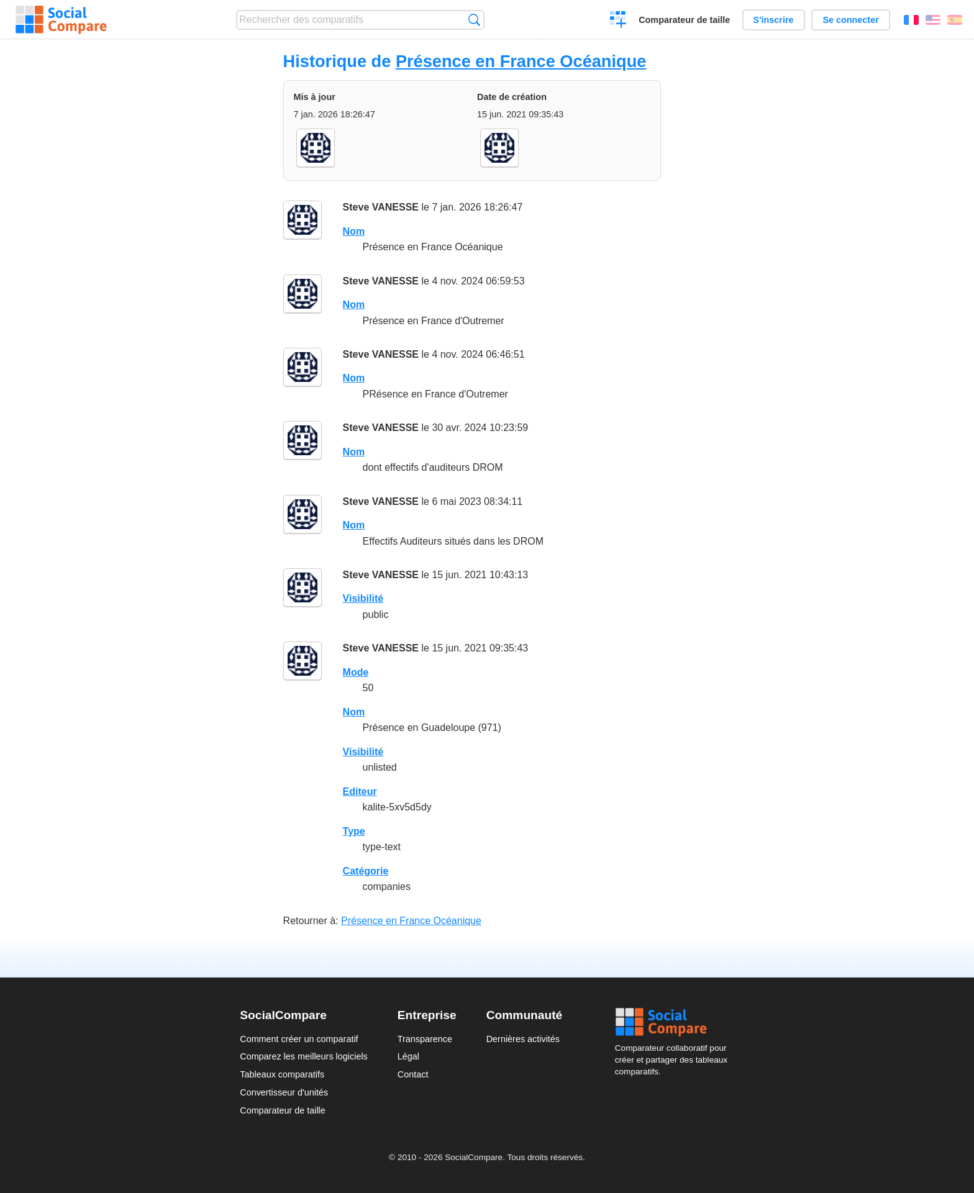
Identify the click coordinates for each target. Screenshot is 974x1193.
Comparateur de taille (684, 20)
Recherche (474, 19)
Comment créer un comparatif (299, 1039)
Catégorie (366, 871)
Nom (354, 231)
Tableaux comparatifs (282, 1074)
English (933, 20)
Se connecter (850, 20)
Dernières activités (523, 1039)
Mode (356, 672)
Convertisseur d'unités (284, 1092)
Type (354, 831)
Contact (413, 1074)
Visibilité (363, 598)
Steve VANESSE (381, 207)
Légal (408, 1056)
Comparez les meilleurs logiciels (304, 1056)
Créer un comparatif (618, 21)
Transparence (425, 1039)
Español (954, 20)
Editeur (360, 791)
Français (911, 20)
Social (674, 1022)
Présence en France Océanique (521, 61)
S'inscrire (773, 20)
